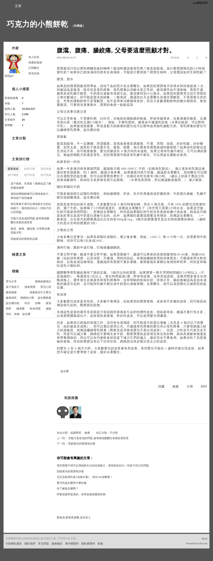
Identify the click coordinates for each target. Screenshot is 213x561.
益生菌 (65, 371)
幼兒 (27, 303)
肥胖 (8, 308)
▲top (204, 538)
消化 (8, 314)
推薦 (175, 386)
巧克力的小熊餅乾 (37, 24)
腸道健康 (11, 292)
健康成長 (11, 297)
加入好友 (33, 57)
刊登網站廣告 (14, 543)
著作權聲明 (72, 543)
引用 (190, 386)
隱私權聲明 (88, 543)
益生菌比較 (12, 303)
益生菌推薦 (44, 297)
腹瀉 (48, 303)
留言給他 (33, 73)
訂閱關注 (33, 67)
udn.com (203, 543)
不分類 (114, 432)
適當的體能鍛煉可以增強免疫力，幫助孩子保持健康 (31, 196)
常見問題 (43, 543)
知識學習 (75, 432)
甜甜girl (9, 75)
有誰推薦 (71, 398)
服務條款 (57, 543)
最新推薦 (46, 168)
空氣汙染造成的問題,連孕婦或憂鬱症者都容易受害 (98, 438)
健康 (87, 432)
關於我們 (30, 543)
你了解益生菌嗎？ (67, 488)
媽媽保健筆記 (43, 281)
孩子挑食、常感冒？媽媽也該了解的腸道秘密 (31, 185)
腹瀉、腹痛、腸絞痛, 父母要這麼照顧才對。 (30, 230)
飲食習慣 (35, 308)
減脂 (48, 308)
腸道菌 (20, 308)
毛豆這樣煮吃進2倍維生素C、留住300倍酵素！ (85, 477)
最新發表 (13, 168)
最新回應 (29, 168)
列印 (204, 386)
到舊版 (78, 25)
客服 (100, 543)
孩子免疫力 (12, 286)
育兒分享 (11, 281)
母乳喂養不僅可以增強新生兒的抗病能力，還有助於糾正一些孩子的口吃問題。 (104, 465)
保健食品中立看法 (40, 292)
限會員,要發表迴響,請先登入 (74, 517)
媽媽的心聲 (27, 297)
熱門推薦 (46, 175)
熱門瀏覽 (13, 175)
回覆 (161, 386)
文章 (18, 6)
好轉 (38, 303)
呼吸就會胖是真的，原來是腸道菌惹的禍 (81, 494)
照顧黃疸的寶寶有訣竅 (81, 443)
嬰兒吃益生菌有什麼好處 (72, 482)
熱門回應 (29, 175)
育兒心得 (45, 286)
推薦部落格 (35, 62)
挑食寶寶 (30, 286)
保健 (17, 314)
